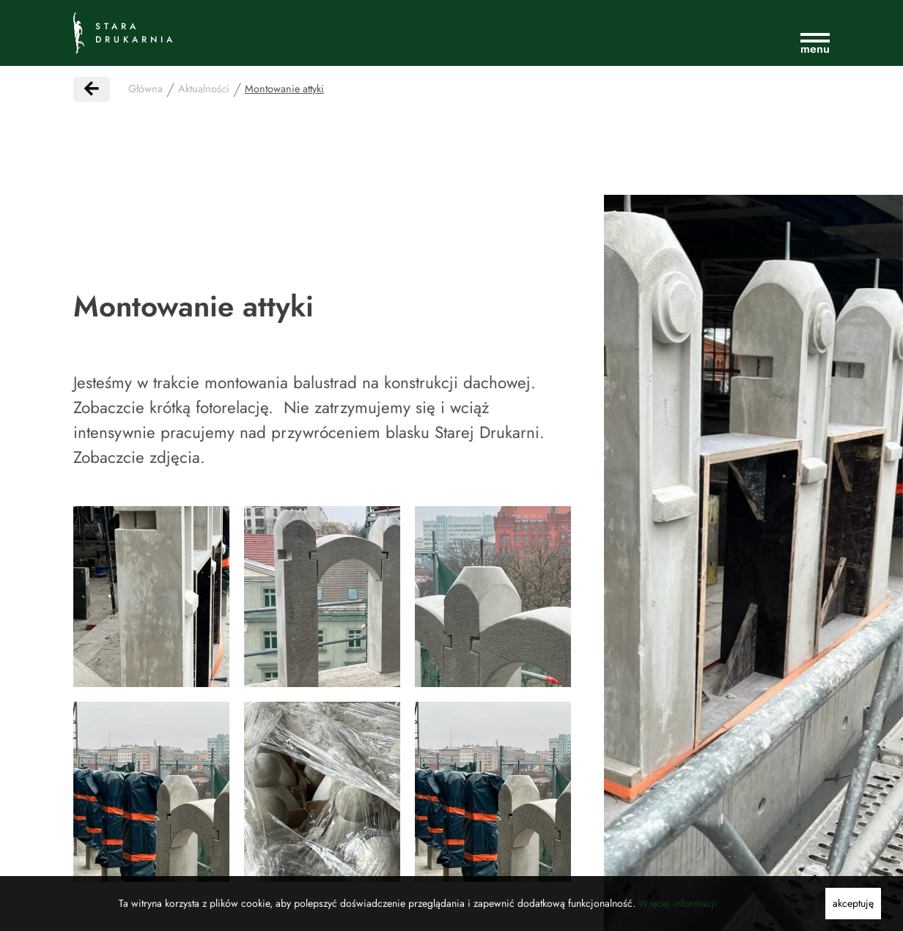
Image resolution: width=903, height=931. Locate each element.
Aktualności (203, 88)
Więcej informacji (678, 903)
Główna (145, 88)
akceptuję (853, 903)
